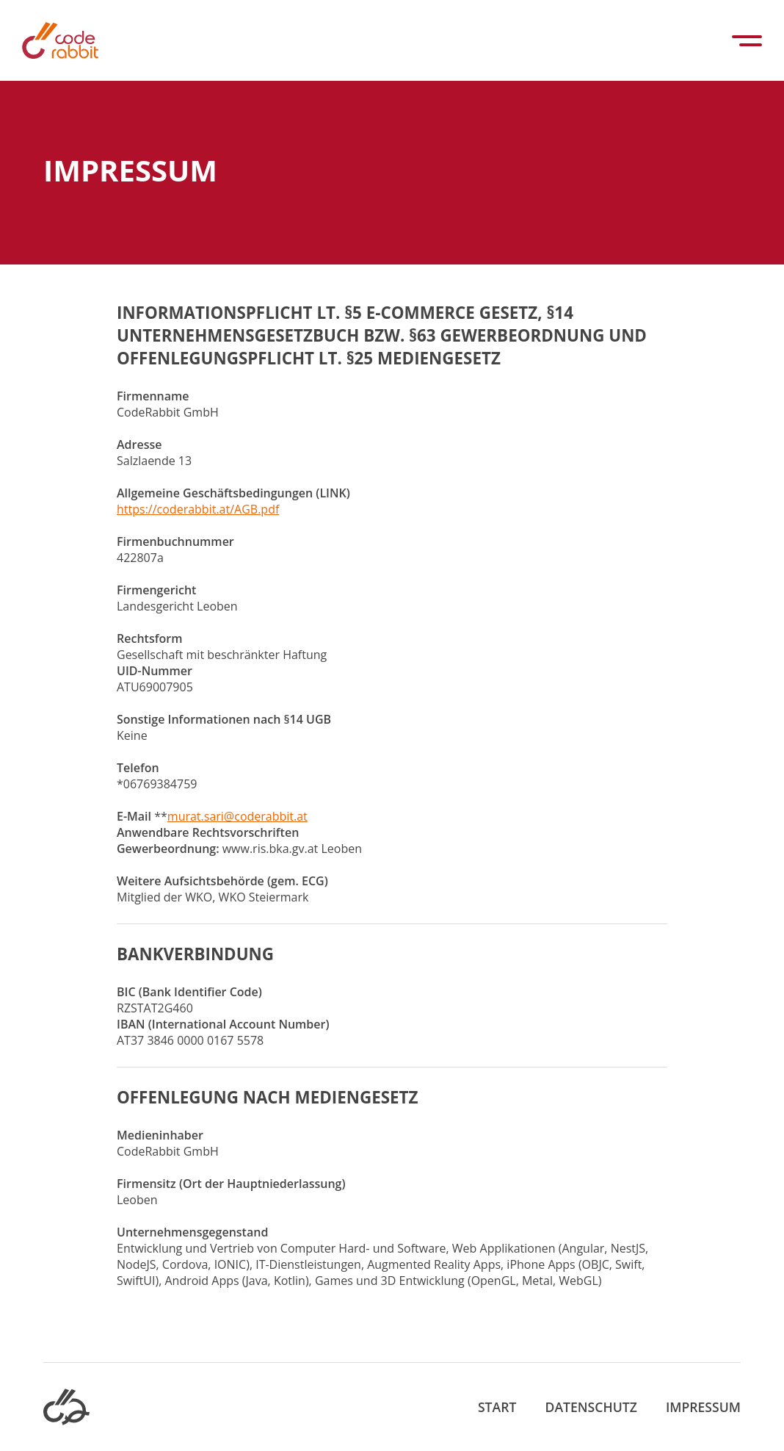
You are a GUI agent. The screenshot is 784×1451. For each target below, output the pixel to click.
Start (497, 1407)
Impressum (703, 1407)
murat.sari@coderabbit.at (237, 816)
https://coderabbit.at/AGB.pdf (198, 509)
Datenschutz (591, 1407)
